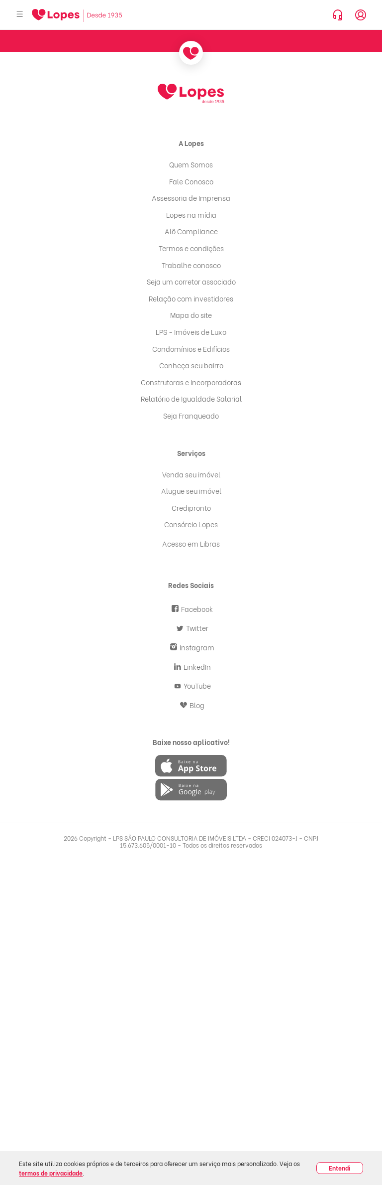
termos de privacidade (51, 1173)
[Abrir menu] (20, 14)
